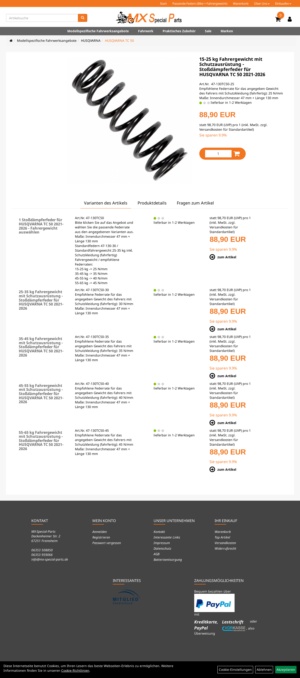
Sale (208, 31)
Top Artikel (222, 537)
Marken (227, 31)
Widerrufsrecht (225, 548)
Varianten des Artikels (105, 203)
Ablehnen (264, 669)
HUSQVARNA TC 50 (119, 40)
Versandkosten (225, 543)
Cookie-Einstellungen (235, 669)
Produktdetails (152, 203)
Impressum (162, 543)
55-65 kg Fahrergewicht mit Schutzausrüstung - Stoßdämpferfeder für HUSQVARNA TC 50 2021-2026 (41, 440)
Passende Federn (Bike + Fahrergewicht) (199, 3)
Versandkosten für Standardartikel (226, 129)
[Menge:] (218, 153)
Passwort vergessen (106, 543)
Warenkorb (240, 3)
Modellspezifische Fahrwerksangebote (98, 31)
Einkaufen (283, 3)
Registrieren (101, 537)
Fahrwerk (145, 31)
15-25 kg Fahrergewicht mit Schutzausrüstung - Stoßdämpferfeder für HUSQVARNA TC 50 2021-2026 (232, 67)
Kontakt (159, 531)
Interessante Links (167, 537)
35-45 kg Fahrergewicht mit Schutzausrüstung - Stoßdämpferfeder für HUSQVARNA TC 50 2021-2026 (41, 346)
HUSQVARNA (90, 40)
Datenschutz (162, 548)
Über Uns (262, 3)
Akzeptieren (286, 669)
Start (163, 3)
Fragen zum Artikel (195, 203)
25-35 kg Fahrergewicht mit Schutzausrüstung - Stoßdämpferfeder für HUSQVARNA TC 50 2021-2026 (41, 300)
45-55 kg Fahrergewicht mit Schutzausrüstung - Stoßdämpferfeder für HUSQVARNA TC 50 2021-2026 (41, 393)
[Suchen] (82, 18)
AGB (156, 554)
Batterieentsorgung (168, 559)
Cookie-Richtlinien (75, 670)
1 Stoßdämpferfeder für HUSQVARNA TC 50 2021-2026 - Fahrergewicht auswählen (41, 226)
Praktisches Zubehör (179, 31)
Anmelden (99, 531)
